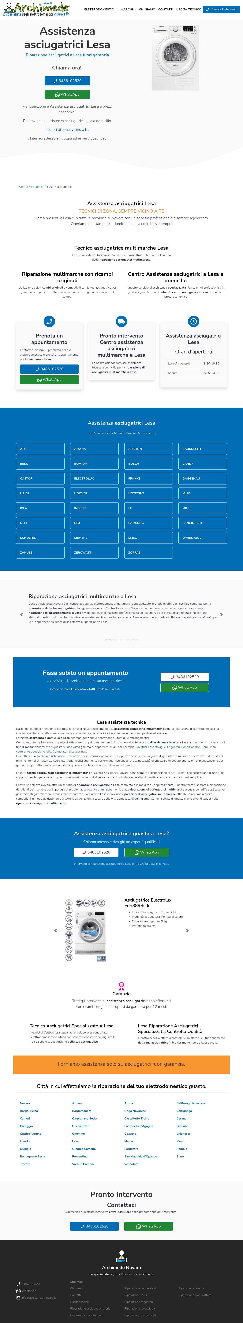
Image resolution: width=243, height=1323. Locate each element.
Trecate (25, 1164)
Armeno (77, 1103)
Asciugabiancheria (39, 751)
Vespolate (131, 1164)
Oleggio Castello (84, 1149)
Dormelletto (80, 1126)
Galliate (182, 1126)
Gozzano (130, 1134)
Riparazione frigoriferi (138, 1302)
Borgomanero (81, 1111)
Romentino (80, 1156)
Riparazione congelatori (140, 1288)
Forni (205, 747)
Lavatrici (141, 747)
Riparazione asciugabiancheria (90, 1308)
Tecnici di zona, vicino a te (67, 129)
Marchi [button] (127, 9)
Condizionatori (190, 747)
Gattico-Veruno (30, 1134)
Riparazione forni (135, 1295)
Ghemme (78, 1134)
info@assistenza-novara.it (36, 1298)
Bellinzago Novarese (191, 1103)
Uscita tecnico (188, 9)
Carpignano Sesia (84, 1118)
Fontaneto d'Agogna (138, 1126)
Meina (128, 1141)
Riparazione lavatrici (191, 1288)
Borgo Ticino (29, 1111)
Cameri (25, 1118)
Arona (128, 1103)
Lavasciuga (78, 751)
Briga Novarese (135, 1111)
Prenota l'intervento (221, 9)
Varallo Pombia (83, 1164)
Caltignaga (184, 1111)
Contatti (165, 9)
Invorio (25, 1141)
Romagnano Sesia (32, 1156)
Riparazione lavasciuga (139, 1308)
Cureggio (26, 1126)
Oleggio (25, 1149)
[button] (21, 614)
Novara (25, 1103)
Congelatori (60, 751)
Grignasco (184, 1134)
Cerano (182, 1118)
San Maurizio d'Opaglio (140, 1156)
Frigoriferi (173, 747)
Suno (180, 1156)
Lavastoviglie (157, 747)
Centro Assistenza (31, 187)
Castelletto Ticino (136, 1118)
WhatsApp (67, 94)
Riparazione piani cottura (194, 1295)
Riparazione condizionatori (87, 1315)
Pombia (182, 1149)
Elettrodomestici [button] (99, 9)
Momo (181, 1141)
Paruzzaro (131, 1149)
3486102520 (67, 80)
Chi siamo (147, 9)
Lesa (50, 187)
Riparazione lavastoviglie (141, 1315)
